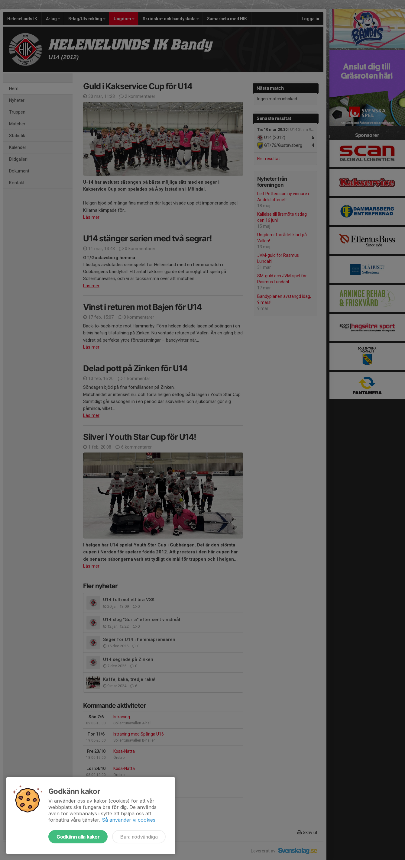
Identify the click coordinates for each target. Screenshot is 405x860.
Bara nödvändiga (138, 837)
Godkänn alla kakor (78, 837)
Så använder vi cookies (128, 820)
